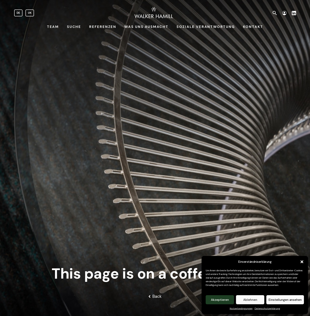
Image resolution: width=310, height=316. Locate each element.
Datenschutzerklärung (267, 308)
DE (18, 13)
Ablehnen (250, 300)
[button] (302, 262)
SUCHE (74, 26)
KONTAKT (253, 26)
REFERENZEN (102, 26)
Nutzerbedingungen (241, 308)
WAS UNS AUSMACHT (146, 26)
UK (30, 13)
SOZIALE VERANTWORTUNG (206, 26)
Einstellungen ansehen (285, 300)
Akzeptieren (220, 300)
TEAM (53, 26)
